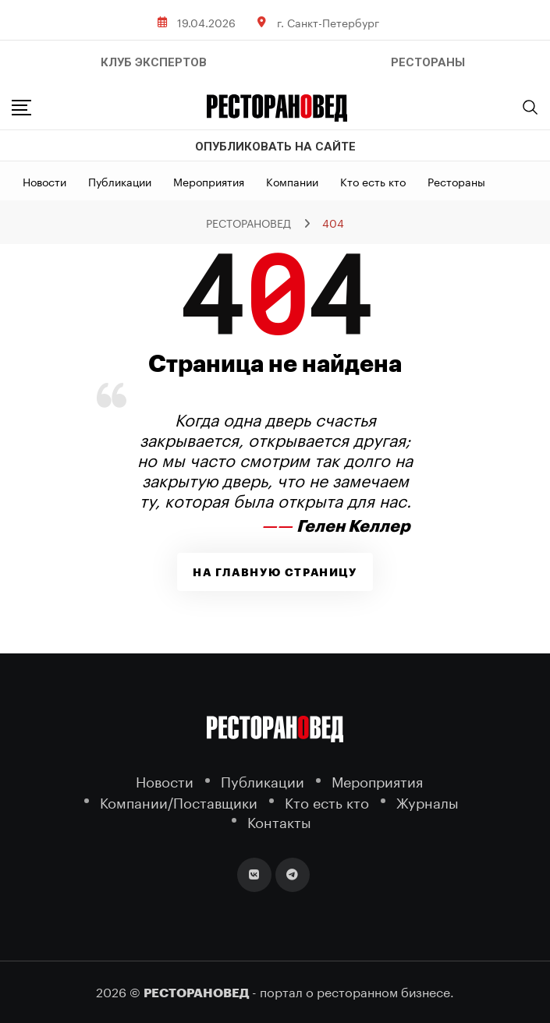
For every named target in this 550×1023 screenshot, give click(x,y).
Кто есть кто (373, 180)
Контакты (279, 820)
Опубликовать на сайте (275, 147)
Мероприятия (208, 180)
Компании (292, 180)
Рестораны (456, 180)
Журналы (427, 801)
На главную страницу (275, 572)
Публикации (119, 180)
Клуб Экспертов (154, 62)
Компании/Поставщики (178, 801)
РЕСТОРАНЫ (428, 62)
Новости (44, 180)
